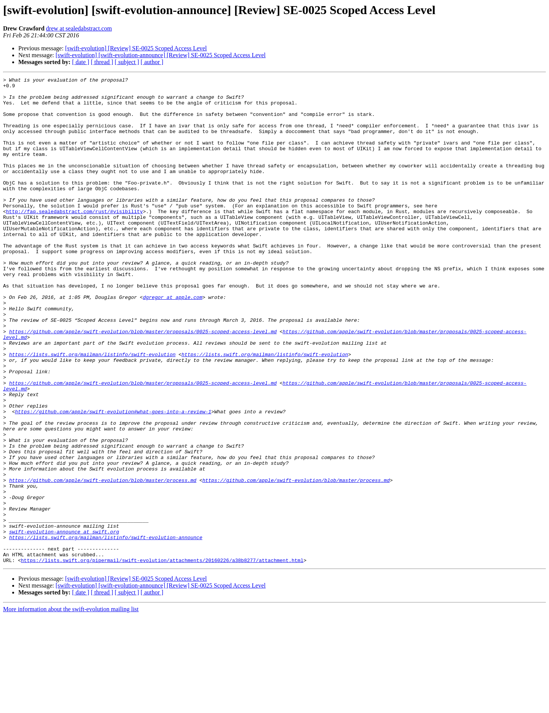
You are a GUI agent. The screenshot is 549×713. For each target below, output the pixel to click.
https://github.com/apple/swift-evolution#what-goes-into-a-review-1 (113, 478)
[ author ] (152, 62)
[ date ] (80, 62)
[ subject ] (127, 62)
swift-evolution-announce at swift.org (64, 623)
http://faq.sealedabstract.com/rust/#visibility (74, 238)
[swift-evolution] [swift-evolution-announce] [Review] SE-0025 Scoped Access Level (161, 55)
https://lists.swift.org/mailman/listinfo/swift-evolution (92, 410)
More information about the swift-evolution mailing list (71, 706)
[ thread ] (102, 62)
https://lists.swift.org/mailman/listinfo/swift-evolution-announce (105, 629)
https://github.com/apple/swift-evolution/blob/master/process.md (102, 561)
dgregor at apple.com (172, 341)
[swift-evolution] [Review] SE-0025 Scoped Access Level (136, 48)
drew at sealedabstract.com (79, 28)
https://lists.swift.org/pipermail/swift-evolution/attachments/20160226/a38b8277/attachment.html (162, 657)
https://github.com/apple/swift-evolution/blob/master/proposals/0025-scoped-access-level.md (143, 382)
